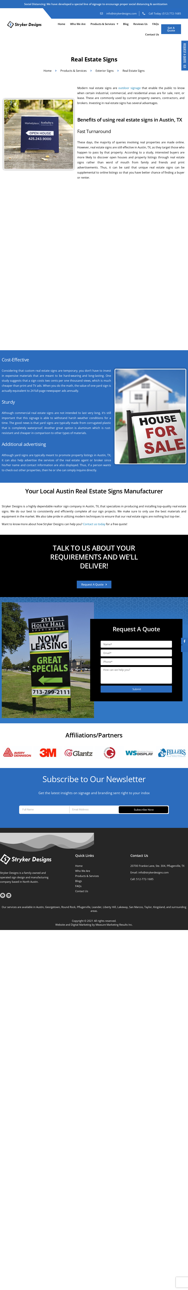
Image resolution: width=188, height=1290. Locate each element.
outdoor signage (129, 88)
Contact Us (152, 34)
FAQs (155, 24)
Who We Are (78, 24)
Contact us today (94, 524)
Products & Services (104, 24)
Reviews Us (140, 24)
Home (61, 24)
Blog (125, 24)
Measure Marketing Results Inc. (114, 924)
